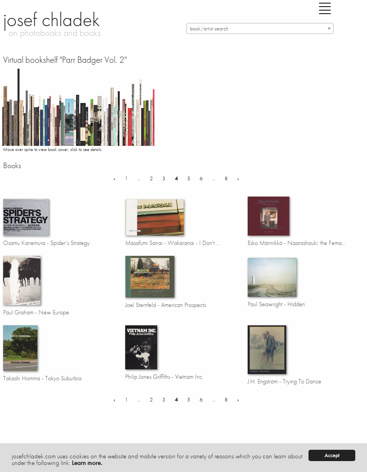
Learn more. (87, 462)
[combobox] (259, 28)
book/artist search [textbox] (209, 28)
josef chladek (51, 19)
